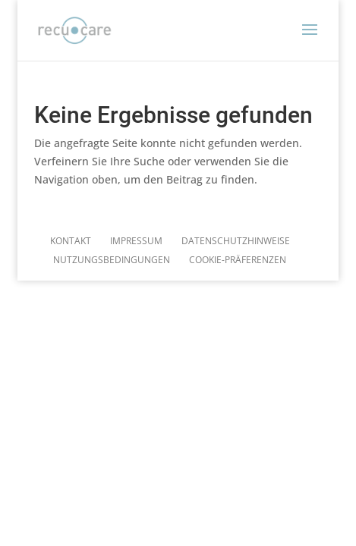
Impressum (136, 240)
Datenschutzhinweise (235, 240)
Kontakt (70, 240)
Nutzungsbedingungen (111, 259)
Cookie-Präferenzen (237, 259)
